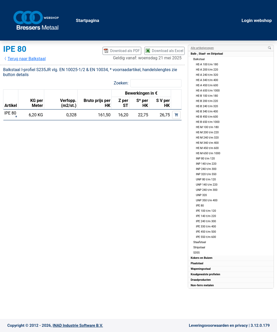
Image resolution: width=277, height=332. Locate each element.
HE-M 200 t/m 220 (207, 132)
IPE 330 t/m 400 (206, 226)
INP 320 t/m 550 (206, 174)
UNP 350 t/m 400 (206, 200)
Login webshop (257, 20)
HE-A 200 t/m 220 (207, 69)
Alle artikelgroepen (202, 48)
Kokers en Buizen (201, 258)
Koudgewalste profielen (205, 274)
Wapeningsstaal (201, 269)
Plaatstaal (197, 263)
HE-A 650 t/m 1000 (208, 90)
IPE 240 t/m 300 (206, 221)
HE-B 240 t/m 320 (207, 106)
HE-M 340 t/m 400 (207, 143)
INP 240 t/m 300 (206, 169)
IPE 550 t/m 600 (206, 237)
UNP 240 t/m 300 (206, 190)
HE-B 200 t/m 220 (207, 101)
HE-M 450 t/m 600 (207, 148)
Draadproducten (201, 280)
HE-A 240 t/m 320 (207, 75)
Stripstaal (199, 247)
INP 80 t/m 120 (205, 158)
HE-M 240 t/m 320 (207, 137)
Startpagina (87, 20)
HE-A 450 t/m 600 (207, 85)
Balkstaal (199, 59)
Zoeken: (121, 83)
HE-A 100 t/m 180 (207, 64)
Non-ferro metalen (202, 285)
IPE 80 (200, 205)
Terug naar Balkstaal (24, 58)
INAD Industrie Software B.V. (78, 325)
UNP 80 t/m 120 (206, 179)
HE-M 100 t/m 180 (207, 127)
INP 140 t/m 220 (206, 163)
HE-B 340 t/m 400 (207, 111)
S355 (196, 252)
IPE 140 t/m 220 (206, 216)
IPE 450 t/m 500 (206, 231)
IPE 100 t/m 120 (206, 211)
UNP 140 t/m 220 (206, 184)
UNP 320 (201, 195)
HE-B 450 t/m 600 (207, 116)
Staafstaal (199, 242)
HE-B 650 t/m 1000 (207, 122)
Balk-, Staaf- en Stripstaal (207, 53)
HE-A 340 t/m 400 (207, 80)
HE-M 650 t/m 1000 (208, 153)
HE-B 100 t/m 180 (207, 96)
